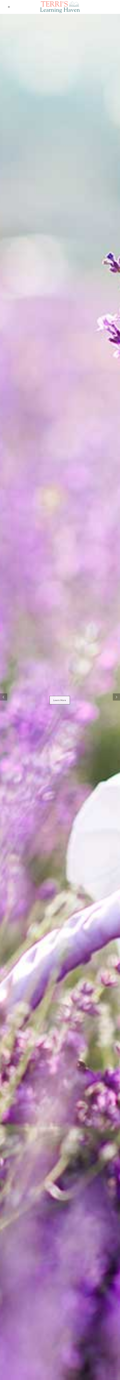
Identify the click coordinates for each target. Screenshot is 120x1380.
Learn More (59, 700)
